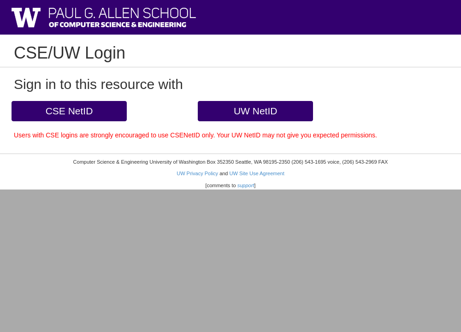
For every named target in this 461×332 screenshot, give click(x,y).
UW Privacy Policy (197, 173)
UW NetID (256, 111)
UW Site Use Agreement (257, 173)
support (245, 185)
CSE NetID (69, 111)
